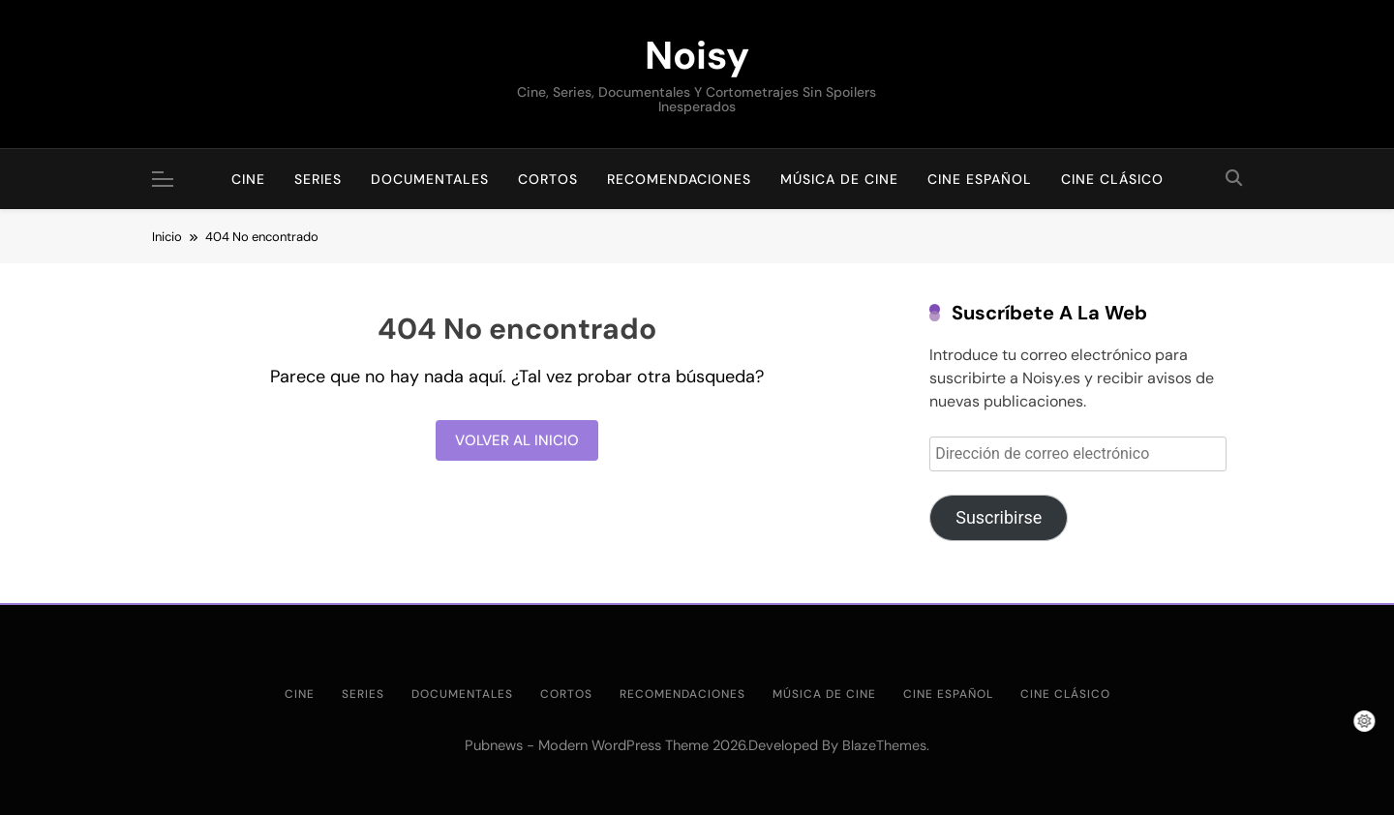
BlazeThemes (884, 745)
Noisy (697, 55)
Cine (248, 179)
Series (318, 179)
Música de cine (839, 179)
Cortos (548, 179)
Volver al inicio (517, 440)
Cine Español (979, 179)
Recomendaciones (679, 179)
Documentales (430, 179)
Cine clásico (1112, 179)
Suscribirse (998, 517)
